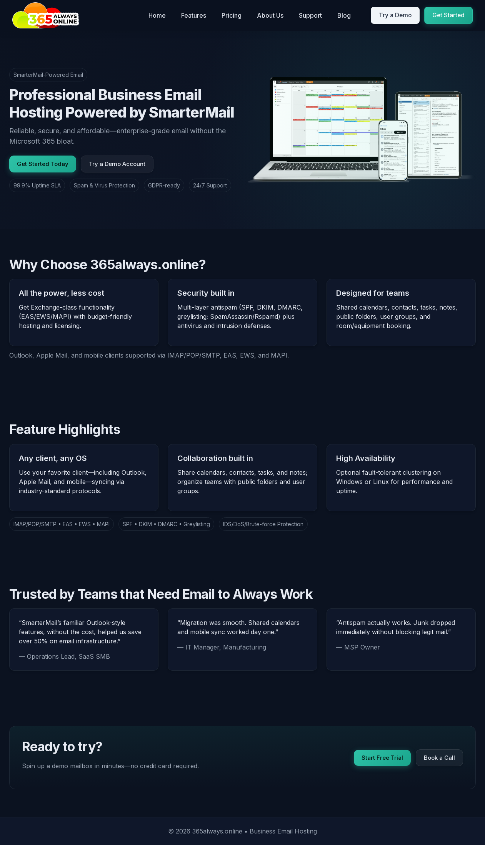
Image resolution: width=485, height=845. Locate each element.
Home (157, 15)
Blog (344, 15)
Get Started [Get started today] (448, 15)
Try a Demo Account (117, 163)
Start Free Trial (382, 757)
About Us (270, 15)
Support (310, 15)
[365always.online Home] (45, 15)
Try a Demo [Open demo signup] (395, 15)
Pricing (232, 15)
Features (193, 15)
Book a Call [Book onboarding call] (439, 757)
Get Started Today (42, 163)
